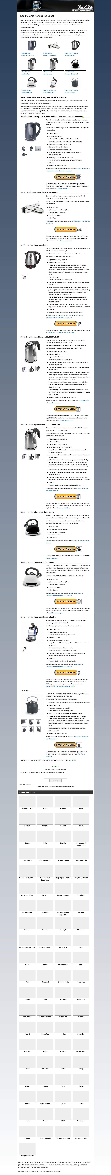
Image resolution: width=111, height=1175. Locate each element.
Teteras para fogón (51, 558)
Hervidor (85, 7)
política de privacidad (48, 1171)
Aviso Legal (57, 1171)
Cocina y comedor (65, 241)
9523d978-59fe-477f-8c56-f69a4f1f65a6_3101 (60, 332)
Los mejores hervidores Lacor (37, 16)
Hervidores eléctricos (64, 188)
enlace (74, 760)
